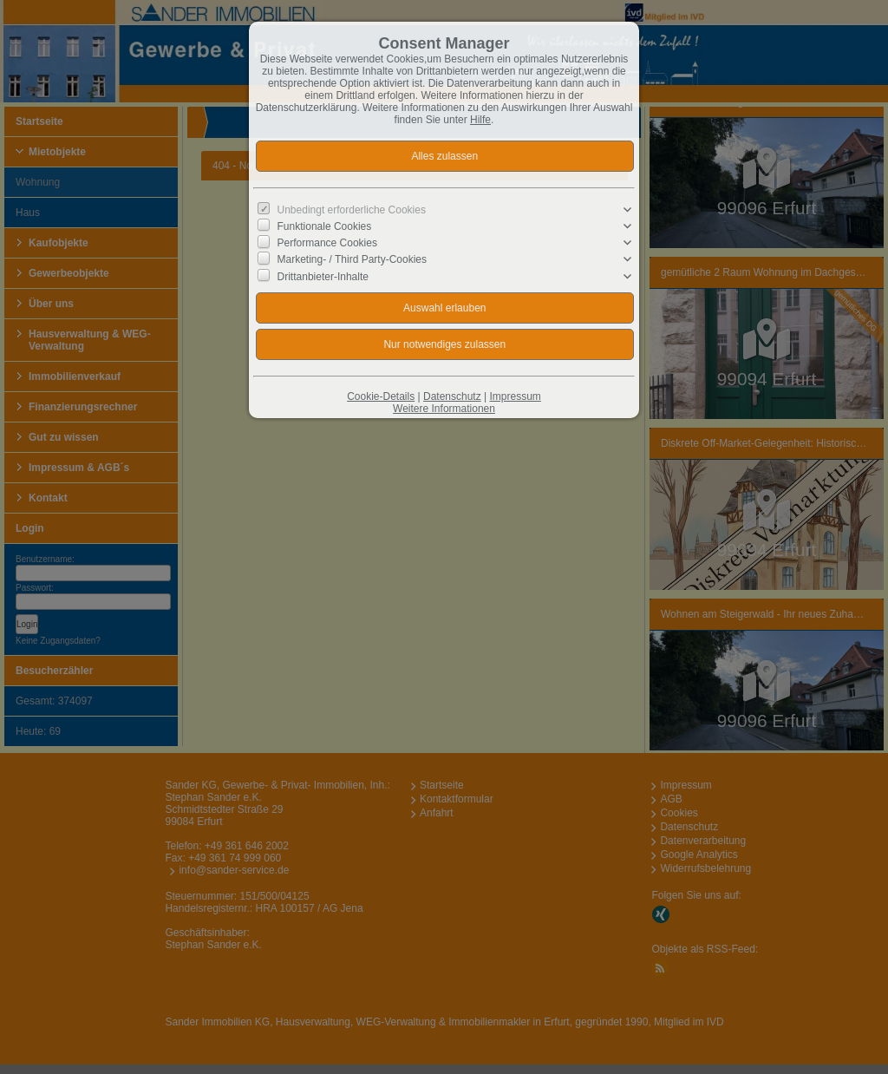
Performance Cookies (327, 243)
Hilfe (480, 120)
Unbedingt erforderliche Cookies (352, 210)
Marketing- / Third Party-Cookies (353, 259)
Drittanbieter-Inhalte (323, 276)
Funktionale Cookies (325, 226)
